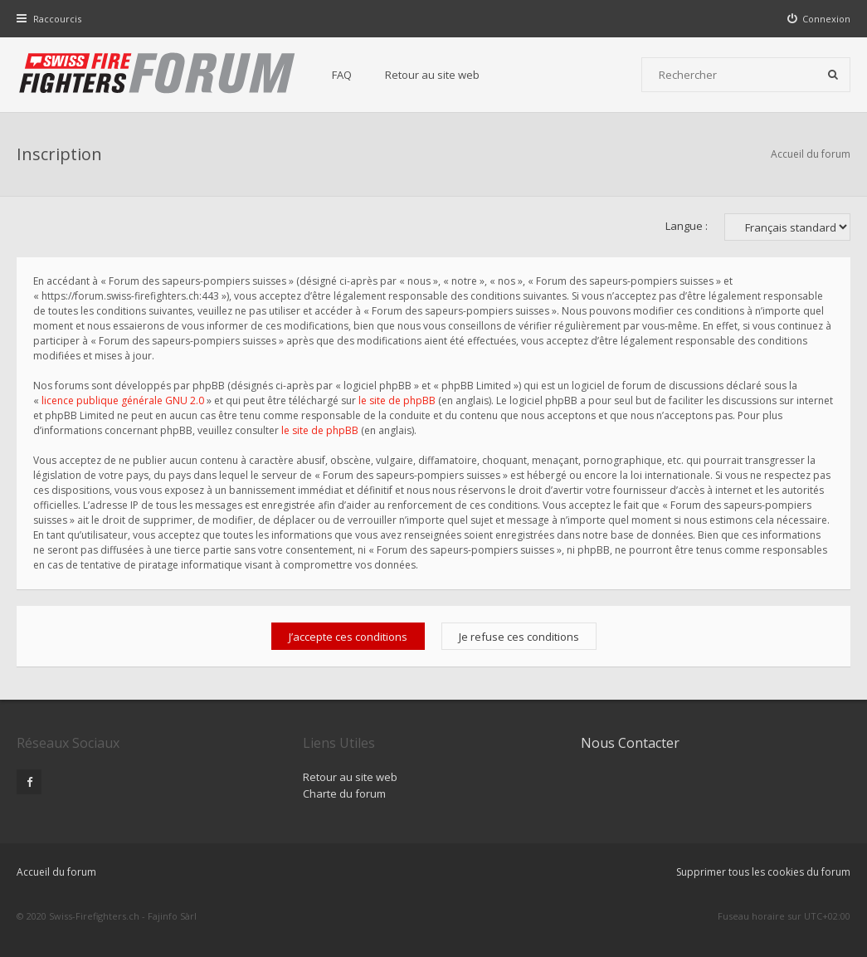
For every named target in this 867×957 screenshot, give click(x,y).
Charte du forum (344, 793)
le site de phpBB (397, 400)
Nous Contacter (630, 743)
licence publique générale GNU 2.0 (122, 400)
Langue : (686, 225)
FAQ (342, 74)
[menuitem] (819, 18)
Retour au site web (432, 74)
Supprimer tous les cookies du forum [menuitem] (763, 872)
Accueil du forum (810, 154)
